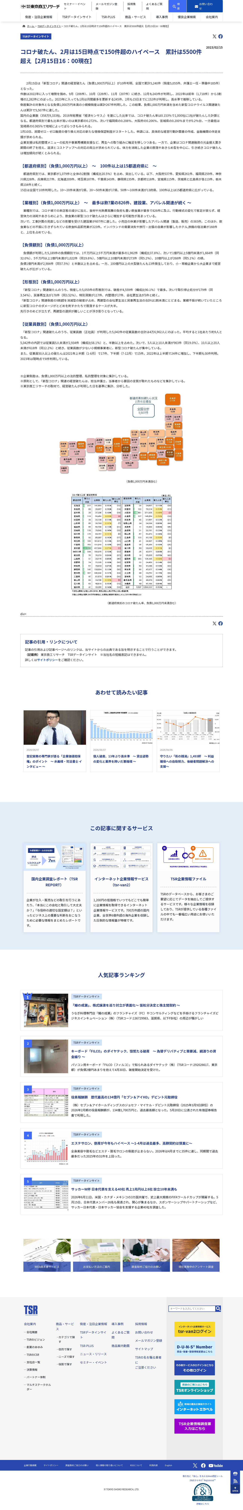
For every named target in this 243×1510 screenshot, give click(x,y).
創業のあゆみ (35, 1347)
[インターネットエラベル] (194, 1406)
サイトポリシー (47, 660)
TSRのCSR (33, 1354)
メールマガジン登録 (148, 1340)
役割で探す (65, 1364)
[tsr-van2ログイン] (194, 1328)
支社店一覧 (33, 1362)
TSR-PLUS (108, 17)
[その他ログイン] (194, 1367)
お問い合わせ (144, 1332)
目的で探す (65, 1349)
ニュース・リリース (93, 1354)
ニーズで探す (67, 1357)
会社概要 (32, 1332)
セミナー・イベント (93, 1362)
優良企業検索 (187, 17)
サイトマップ (144, 1349)
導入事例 (162, 17)
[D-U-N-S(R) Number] (194, 1348)
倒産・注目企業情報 (38, 17)
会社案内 (212, 17)
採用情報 (141, 1324)
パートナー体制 (36, 1377)
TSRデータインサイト (77, 17)
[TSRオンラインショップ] (194, 1387)
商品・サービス (135, 17)
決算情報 (32, 1369)
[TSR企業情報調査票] (194, 1425)
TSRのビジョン (36, 1339)
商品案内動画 (120, 1345)
